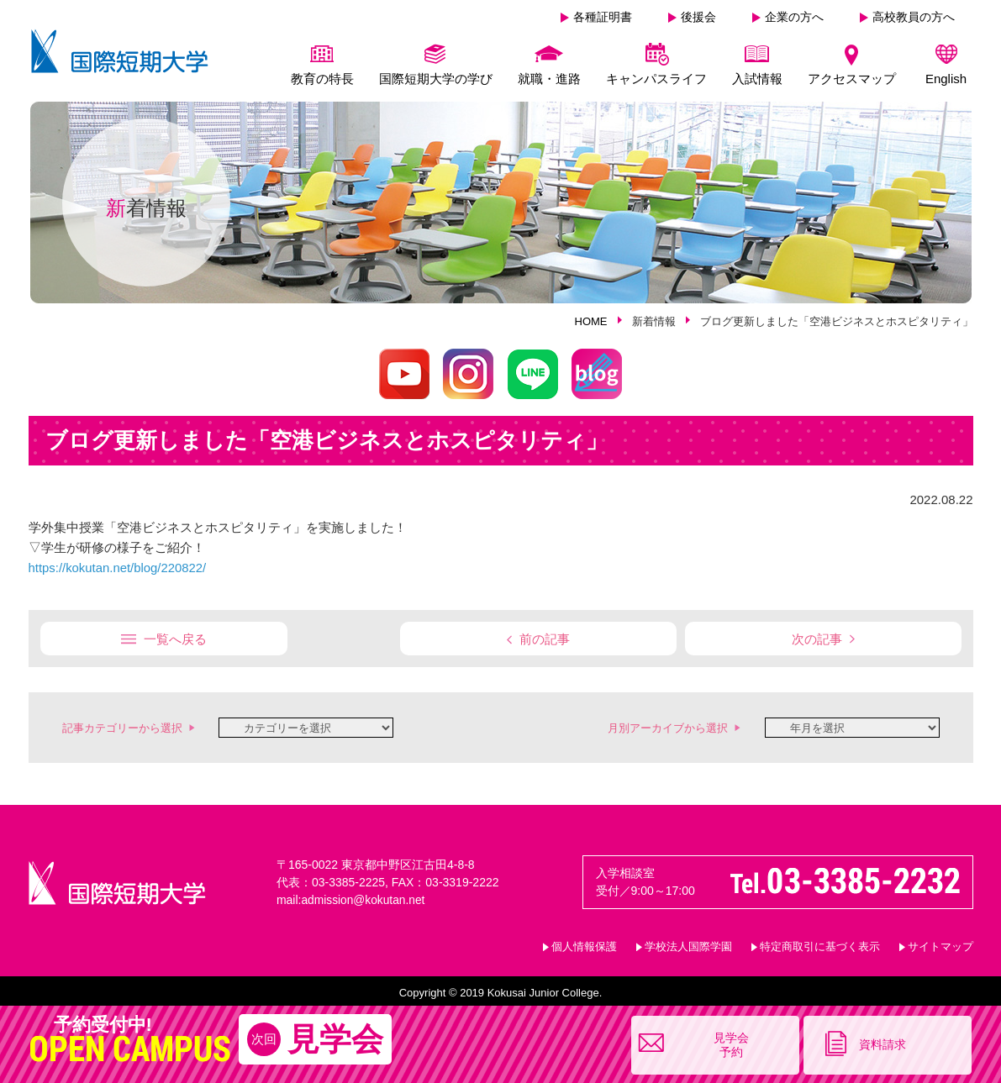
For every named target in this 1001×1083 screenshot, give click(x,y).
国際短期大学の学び (436, 78)
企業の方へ (794, 17)
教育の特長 (322, 78)
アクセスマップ (852, 78)
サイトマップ (940, 944)
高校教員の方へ (913, 17)
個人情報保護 (584, 944)
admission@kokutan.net (364, 898)
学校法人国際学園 (688, 944)
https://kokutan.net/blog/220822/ (118, 567)
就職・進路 (549, 78)
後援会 (698, 17)
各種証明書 (602, 17)
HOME (591, 321)
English (946, 78)
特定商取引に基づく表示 (820, 944)
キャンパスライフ (656, 78)
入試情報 (757, 78)
